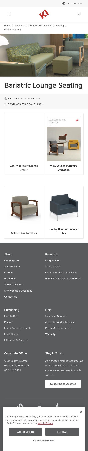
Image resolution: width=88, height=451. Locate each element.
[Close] (81, 411)
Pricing (8, 322)
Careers (8, 272)
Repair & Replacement (58, 328)
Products (19, 25)
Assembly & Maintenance (60, 322)
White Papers (53, 266)
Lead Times (11, 334)
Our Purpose (11, 260)
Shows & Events (13, 284)
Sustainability (12, 266)
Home (7, 25)
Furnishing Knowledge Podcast (63, 278)
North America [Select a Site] (72, 3)
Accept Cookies (25, 431)
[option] (44, 55)
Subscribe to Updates (63, 384)
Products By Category (40, 25)
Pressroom (10, 278)
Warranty (50, 334)
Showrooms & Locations (18, 290)
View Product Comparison (22, 98)
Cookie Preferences (43, 440)
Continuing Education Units (61, 272)
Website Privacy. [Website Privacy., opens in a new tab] (45, 423)
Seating (60, 25)
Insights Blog (52, 260)
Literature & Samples (16, 340)
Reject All (62, 431)
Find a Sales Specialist (17, 328)
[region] (44, 429)
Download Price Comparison (24, 104)
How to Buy (11, 316)
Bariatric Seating (12, 29)
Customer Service (55, 316)
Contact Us (10, 296)
